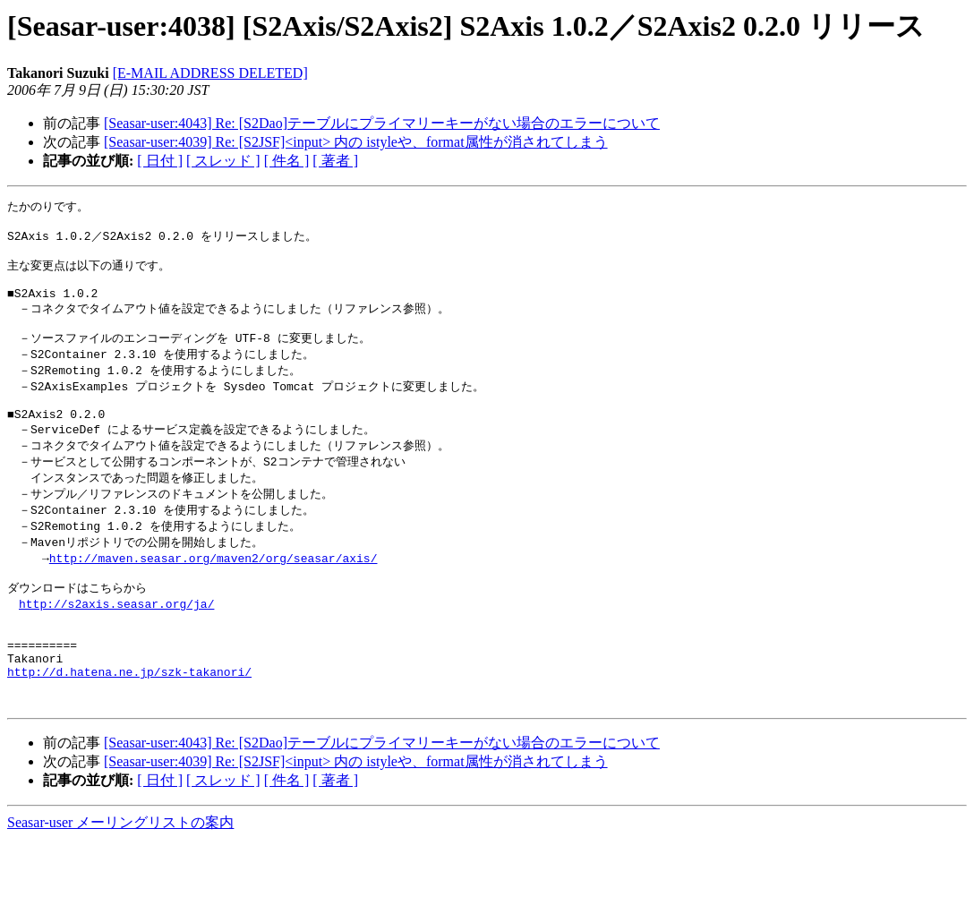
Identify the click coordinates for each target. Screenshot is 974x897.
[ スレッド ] (223, 160)
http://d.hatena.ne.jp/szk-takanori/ (129, 723)
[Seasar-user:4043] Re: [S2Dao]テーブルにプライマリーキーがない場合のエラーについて (382, 123)
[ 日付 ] (160, 160)
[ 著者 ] (335, 160)
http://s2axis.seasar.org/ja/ (116, 642)
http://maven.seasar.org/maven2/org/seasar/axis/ (213, 592)
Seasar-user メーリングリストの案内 (120, 879)
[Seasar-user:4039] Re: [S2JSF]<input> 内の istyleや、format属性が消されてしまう (356, 142)
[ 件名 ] (287, 160)
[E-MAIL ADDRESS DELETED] (210, 73)
